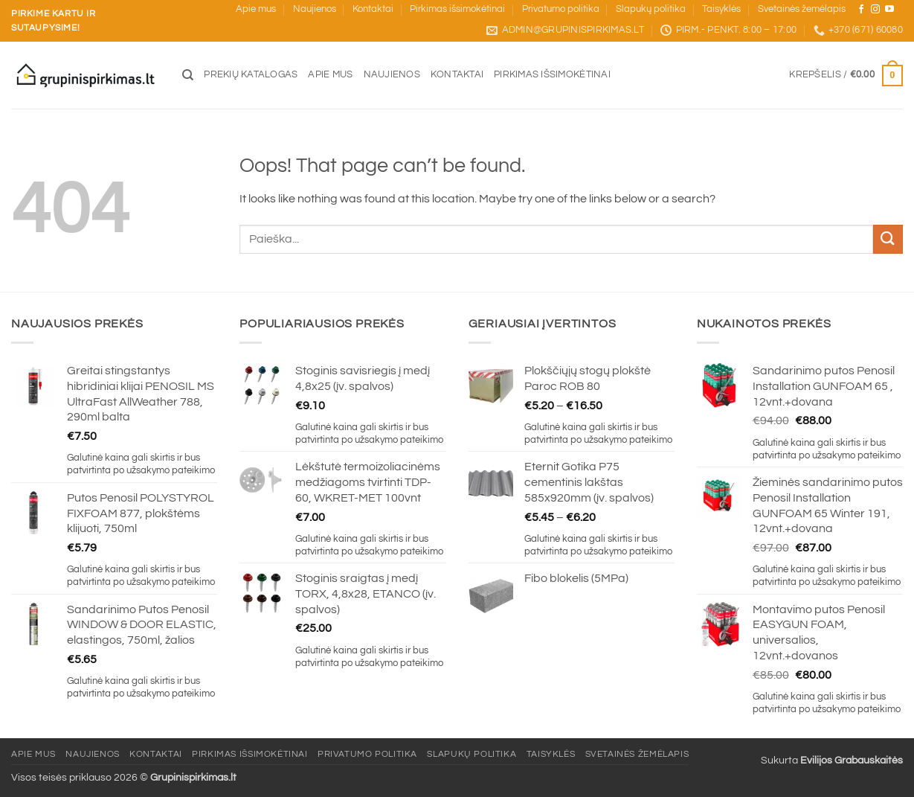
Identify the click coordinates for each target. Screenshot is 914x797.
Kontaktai (373, 9)
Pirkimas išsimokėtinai (457, 9)
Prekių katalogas (250, 75)
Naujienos (314, 9)
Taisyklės (721, 9)
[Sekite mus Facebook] (861, 9)
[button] (846, 76)
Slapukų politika (651, 9)
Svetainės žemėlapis (802, 9)
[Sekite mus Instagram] (875, 9)
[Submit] (888, 239)
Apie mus (256, 9)
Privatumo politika (560, 9)
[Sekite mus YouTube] (889, 9)
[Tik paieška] (187, 75)
